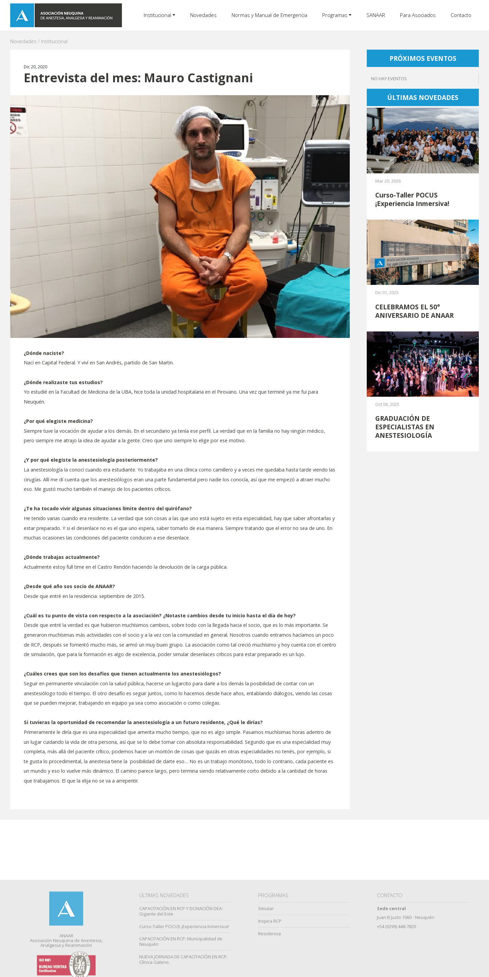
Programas (334, 15)
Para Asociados (418, 15)
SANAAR (375, 15)
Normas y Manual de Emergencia (269, 15)
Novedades (203, 15)
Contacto (461, 15)
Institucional (157, 15)
